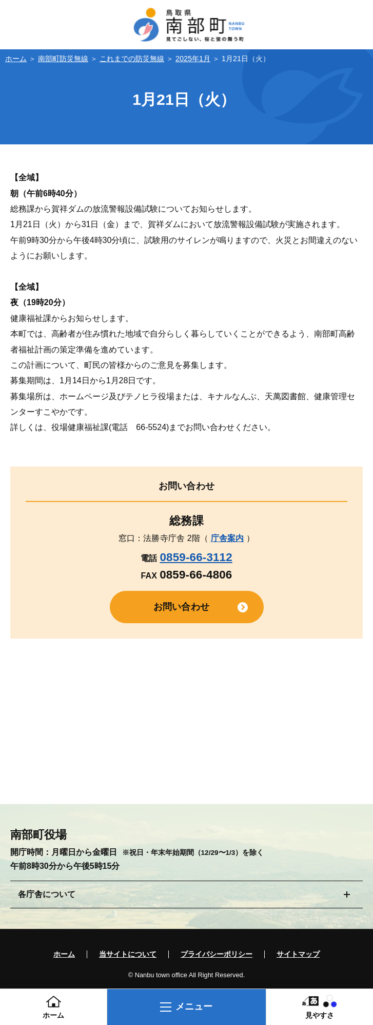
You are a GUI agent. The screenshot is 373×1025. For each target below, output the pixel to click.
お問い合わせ (181, 607)
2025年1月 (192, 58)
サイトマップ (298, 954)
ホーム (16, 58)
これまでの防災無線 (132, 58)
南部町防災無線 (63, 58)
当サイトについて (127, 954)
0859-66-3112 (196, 557)
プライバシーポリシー (216, 954)
